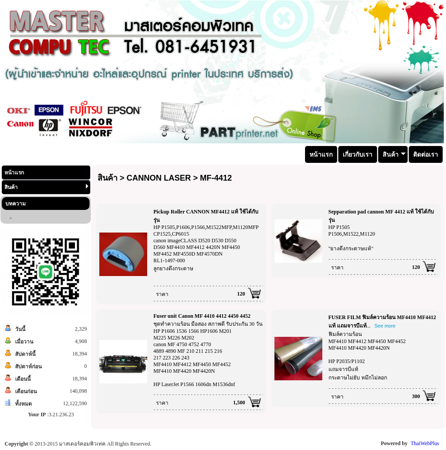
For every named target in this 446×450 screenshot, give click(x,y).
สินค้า (46, 187)
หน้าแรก (14, 173)
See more (385, 325)
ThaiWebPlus (425, 443)
